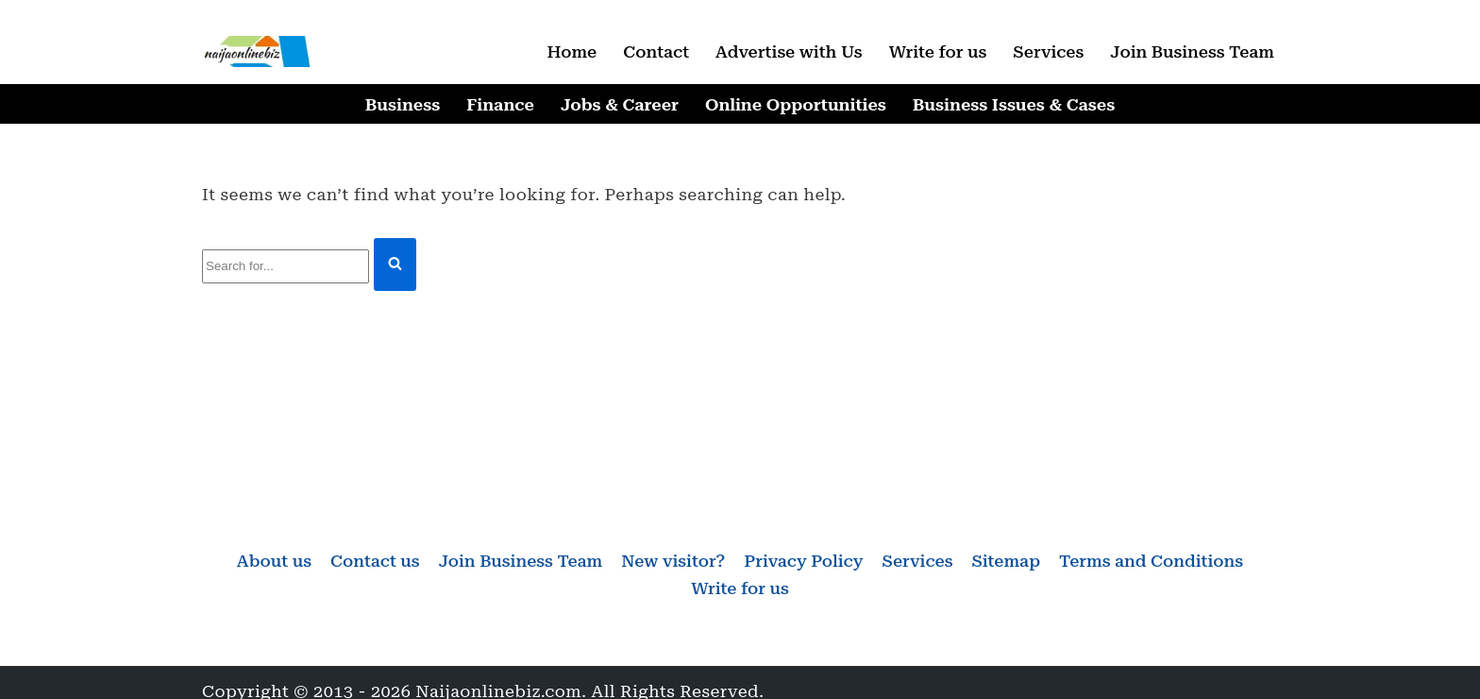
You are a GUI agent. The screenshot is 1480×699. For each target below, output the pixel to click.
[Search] (285, 266)
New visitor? (673, 561)
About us (274, 561)
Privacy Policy (803, 561)
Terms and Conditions (1151, 561)
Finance (500, 104)
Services (1048, 51)
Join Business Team (1192, 51)
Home (572, 51)
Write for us (938, 51)
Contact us (375, 561)
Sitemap (1005, 561)
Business (402, 104)
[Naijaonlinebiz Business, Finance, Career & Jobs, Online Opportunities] (258, 51)
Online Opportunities (795, 104)
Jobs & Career (620, 104)
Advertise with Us (789, 51)
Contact (656, 51)
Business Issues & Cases (1014, 104)
